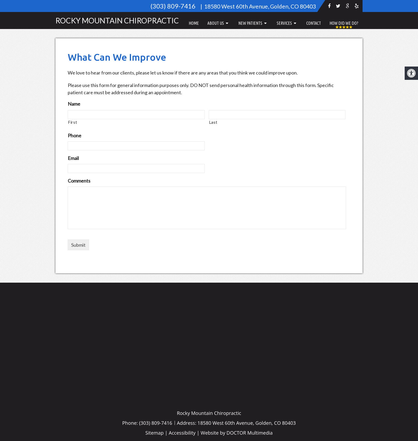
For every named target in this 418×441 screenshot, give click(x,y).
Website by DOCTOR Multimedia (237, 433)
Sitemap (154, 433)
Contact (313, 23)
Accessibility (182, 433)
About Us (215, 23)
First (72, 122)
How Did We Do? (343, 23)
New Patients (250, 23)
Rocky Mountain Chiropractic (117, 20)
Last (213, 122)
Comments (79, 181)
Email (73, 158)
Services (284, 23)
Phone (74, 135)
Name (74, 104)
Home (194, 23)
